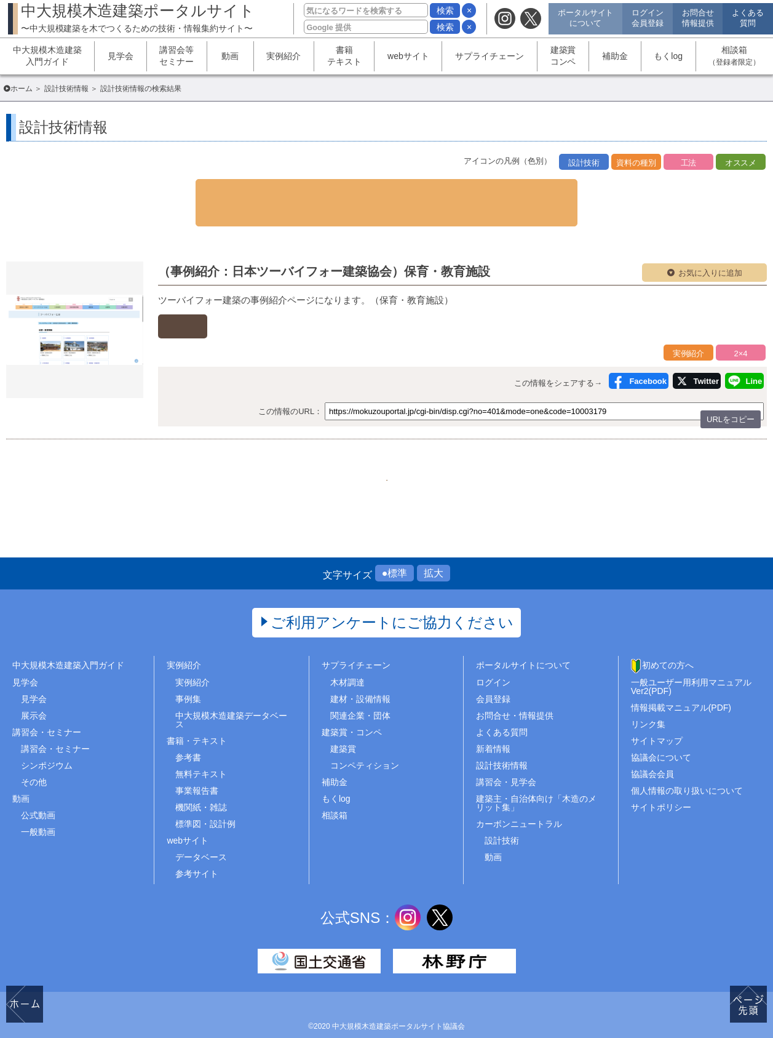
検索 (445, 10)
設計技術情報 (66, 88)
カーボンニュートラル (519, 802)
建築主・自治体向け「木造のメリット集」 (536, 781)
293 (448, 448)
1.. (294, 448)
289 (325, 448)
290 (356, 448)
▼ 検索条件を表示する (387, 190)
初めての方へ (668, 643)
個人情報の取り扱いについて (687, 768)
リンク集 (648, 701)
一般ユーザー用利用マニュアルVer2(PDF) (691, 664)
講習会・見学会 (506, 759)
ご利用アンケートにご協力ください (392, 600)
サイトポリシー (661, 785)
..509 (478, 448)
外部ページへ (219, 298)
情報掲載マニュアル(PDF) (681, 685)
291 (386, 448)
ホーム (21, 88)
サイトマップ (657, 718)
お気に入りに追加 (710, 247)
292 (417, 448)
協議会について (661, 735)
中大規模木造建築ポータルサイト (138, 17)
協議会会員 (652, 751)
